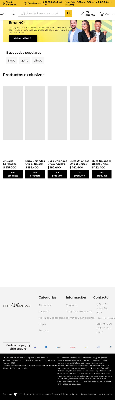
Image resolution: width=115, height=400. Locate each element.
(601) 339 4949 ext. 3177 (52, 3)
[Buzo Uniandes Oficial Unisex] (35, 113)
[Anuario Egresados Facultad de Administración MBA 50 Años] (13, 113)
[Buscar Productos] (68, 13)
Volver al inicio (23, 38)
